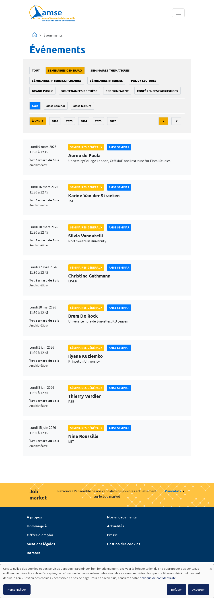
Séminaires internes (106, 80)
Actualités (115, 525)
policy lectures (143, 80)
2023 (98, 121)
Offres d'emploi (40, 534)
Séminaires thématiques (110, 70)
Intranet (33, 552)
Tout (36, 70)
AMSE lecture (82, 106)
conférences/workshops (157, 91)
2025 (69, 121)
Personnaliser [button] (17, 590)
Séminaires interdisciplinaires (57, 80)
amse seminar (55, 106)
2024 (84, 121)
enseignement (117, 91)
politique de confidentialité (158, 578)
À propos (34, 516)
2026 (55, 121)
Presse (112, 534)
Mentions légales (41, 543)
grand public (42, 91)
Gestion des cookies (123, 543)
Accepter (198, 590)
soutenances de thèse (79, 91)
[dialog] (107, 581)
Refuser (176, 590)
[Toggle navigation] (178, 12)
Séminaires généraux (65, 70)
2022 (113, 121)
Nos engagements (122, 516)
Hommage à (37, 525)
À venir (37, 121)
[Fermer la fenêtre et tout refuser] (210, 567)
